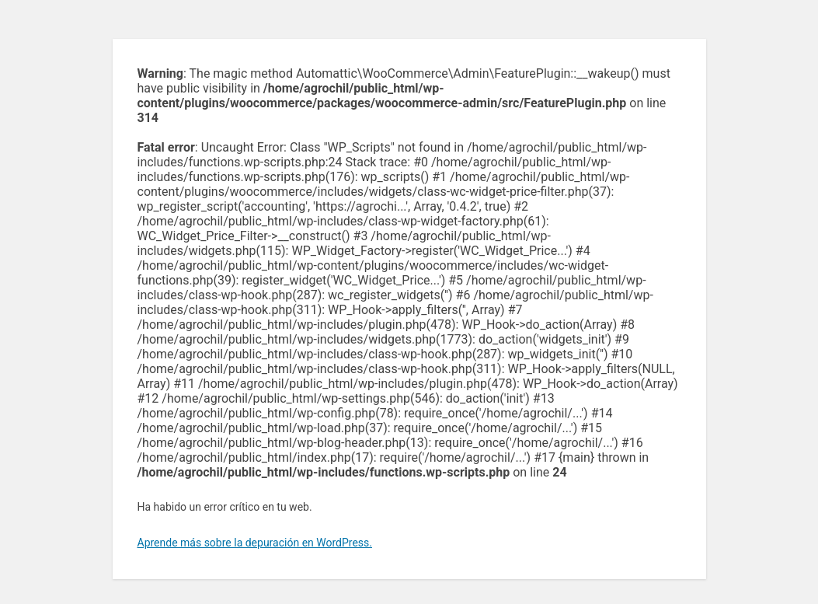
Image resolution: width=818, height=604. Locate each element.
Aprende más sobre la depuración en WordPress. (254, 542)
